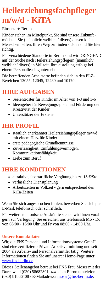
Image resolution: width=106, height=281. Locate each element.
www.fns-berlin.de (17, 260)
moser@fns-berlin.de (75, 276)
